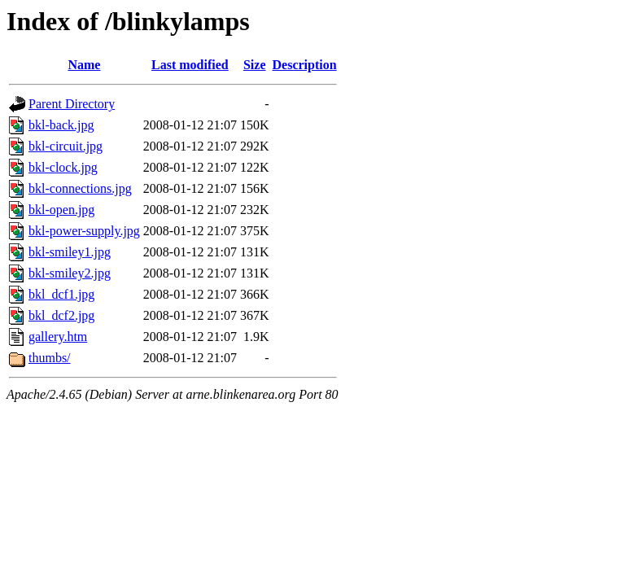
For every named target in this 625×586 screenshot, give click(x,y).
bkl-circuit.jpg (65, 146)
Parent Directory (71, 104)
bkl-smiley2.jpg (69, 273)
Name (84, 65)
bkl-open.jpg (61, 209)
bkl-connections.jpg (80, 188)
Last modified (190, 65)
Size (254, 65)
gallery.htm (57, 336)
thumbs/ (49, 358)
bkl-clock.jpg (63, 167)
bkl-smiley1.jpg (69, 252)
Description (305, 65)
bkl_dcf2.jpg (61, 315)
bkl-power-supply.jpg (84, 231)
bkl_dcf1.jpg (61, 294)
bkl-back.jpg (61, 125)
